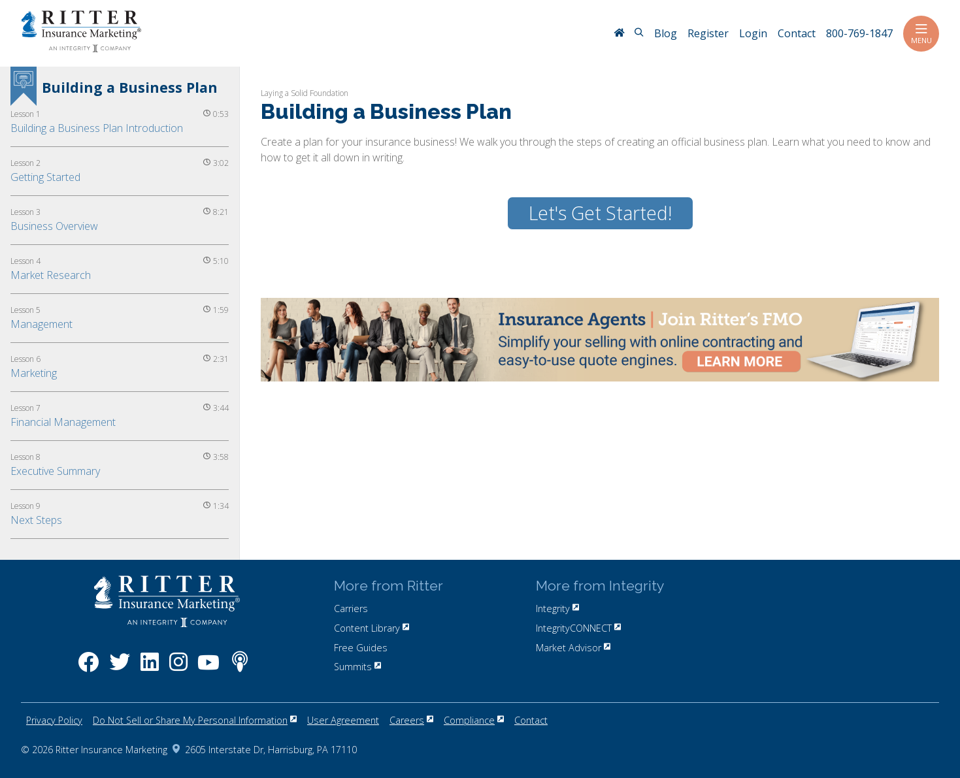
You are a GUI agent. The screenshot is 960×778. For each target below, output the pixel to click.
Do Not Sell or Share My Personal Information (195, 720)
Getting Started (45, 177)
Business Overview (54, 226)
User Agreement (343, 720)
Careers (411, 720)
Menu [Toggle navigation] (921, 33)
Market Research (50, 275)
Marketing (33, 373)
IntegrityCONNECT (578, 628)
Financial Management (63, 422)
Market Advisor (573, 647)
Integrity (557, 608)
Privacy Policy (54, 720)
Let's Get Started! (600, 213)
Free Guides (361, 647)
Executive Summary (55, 471)
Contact (531, 720)
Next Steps (36, 520)
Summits (357, 666)
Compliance (474, 720)
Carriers (351, 608)
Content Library (371, 628)
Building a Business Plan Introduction (96, 128)
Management (41, 324)
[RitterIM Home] (619, 34)
